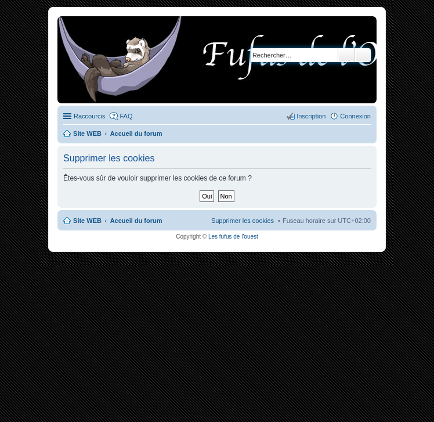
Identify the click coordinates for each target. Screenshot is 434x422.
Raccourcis (89, 116)
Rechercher (346, 55)
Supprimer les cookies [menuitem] (242, 220)
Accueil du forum (136, 220)
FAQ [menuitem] (126, 116)
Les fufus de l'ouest (233, 236)
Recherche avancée (363, 55)
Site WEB (87, 220)
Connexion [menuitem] (355, 116)
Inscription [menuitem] (311, 116)
